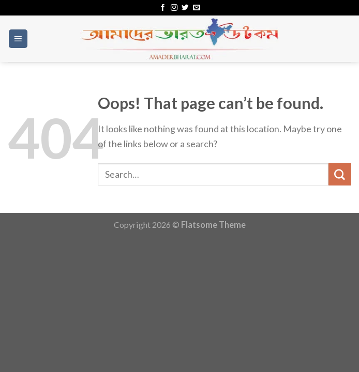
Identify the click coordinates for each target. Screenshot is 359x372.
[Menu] (18, 38)
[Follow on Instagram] (174, 8)
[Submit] (339, 174)
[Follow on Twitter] (185, 8)
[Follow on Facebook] (162, 8)
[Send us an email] (196, 8)
